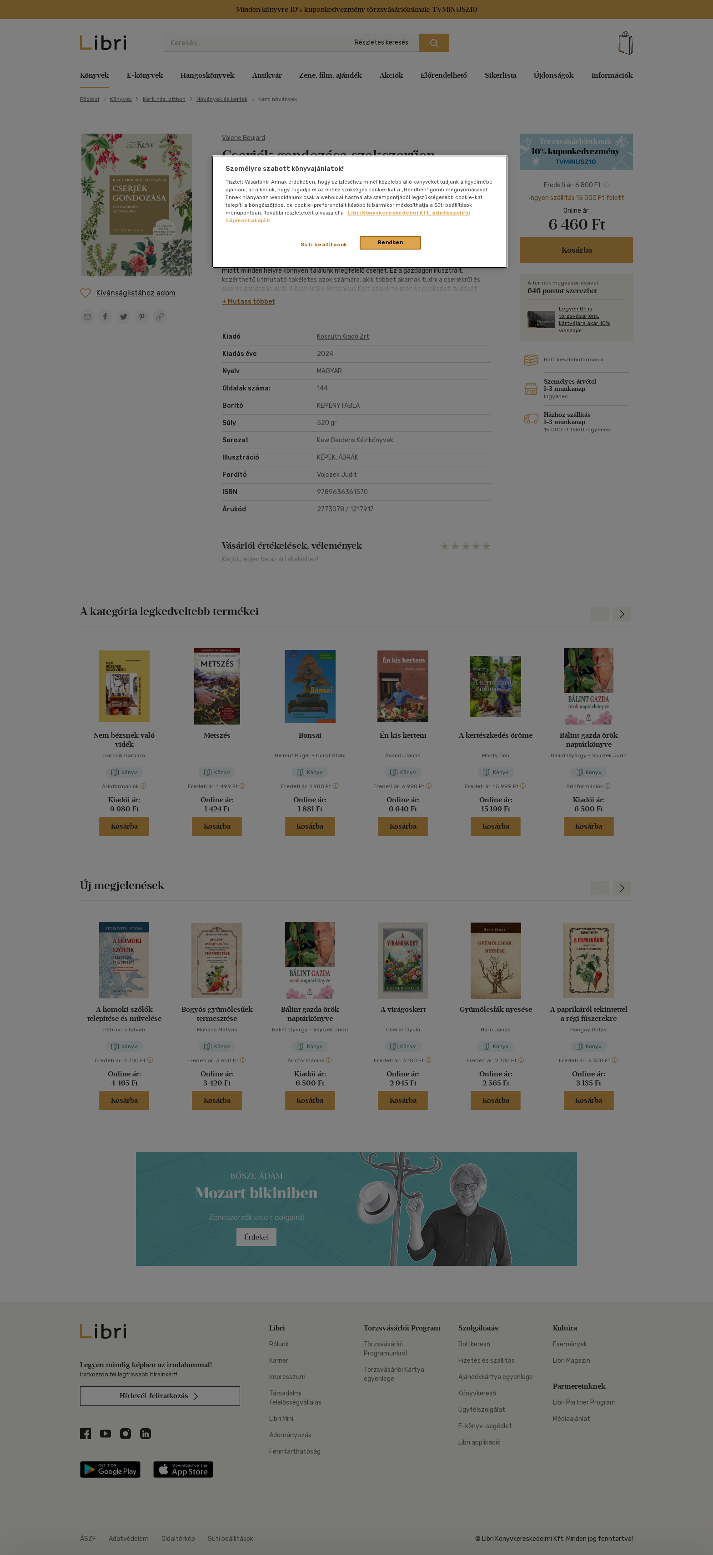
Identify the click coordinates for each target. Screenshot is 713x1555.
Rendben (390, 242)
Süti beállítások (324, 244)
